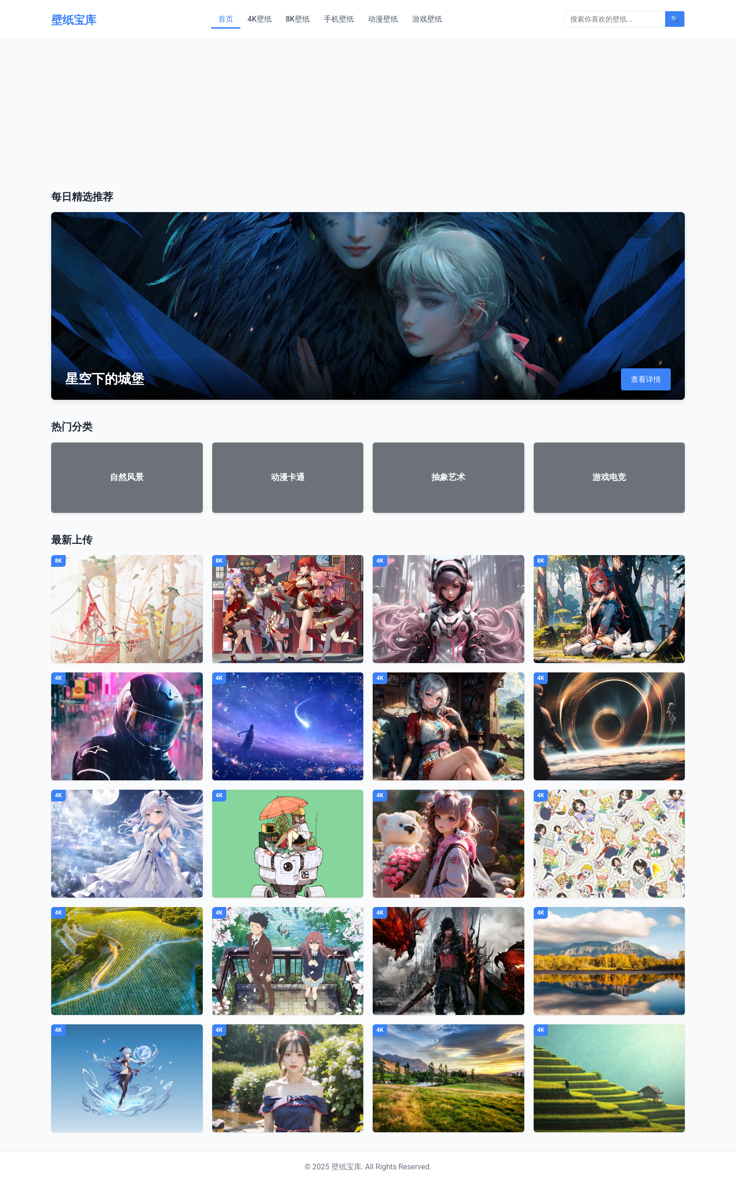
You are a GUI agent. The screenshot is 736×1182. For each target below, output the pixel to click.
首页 (225, 19)
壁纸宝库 (73, 20)
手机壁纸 (339, 19)
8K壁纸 (298, 19)
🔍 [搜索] (675, 19)
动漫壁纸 (383, 19)
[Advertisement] (368, 109)
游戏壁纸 (427, 19)
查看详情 (646, 379)
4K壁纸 (259, 19)
